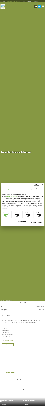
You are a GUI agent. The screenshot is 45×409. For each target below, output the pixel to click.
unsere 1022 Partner (11, 196)
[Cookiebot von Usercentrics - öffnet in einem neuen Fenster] (33, 185)
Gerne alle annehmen (36, 222)
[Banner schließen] (42, 184)
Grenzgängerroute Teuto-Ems (13, 1)
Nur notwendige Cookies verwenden (22, 222)
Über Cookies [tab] (39, 189)
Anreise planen (8, 345)
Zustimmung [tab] (5, 189)
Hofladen (4, 404)
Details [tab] (15, 189)
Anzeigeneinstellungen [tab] (27, 189)
